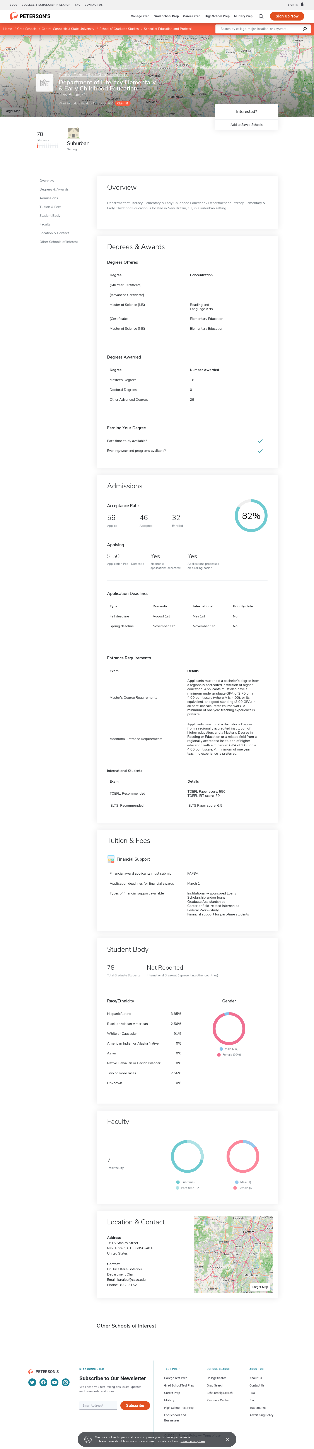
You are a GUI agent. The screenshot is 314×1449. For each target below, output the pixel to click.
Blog (13, 4)
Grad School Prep (166, 16)
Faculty (45, 224)
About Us (255, 1378)
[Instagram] (66, 1382)
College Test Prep (175, 1378)
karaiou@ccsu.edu (131, 1279)
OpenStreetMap (284, 37)
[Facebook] (43, 1382)
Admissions (48, 198)
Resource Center (218, 1400)
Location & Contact (54, 233)
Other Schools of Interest (58, 241)
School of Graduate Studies (119, 29)
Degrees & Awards (54, 189)
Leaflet (261, 37)
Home (7, 29)
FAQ (77, 4)
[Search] (261, 16)
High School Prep (217, 16)
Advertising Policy (261, 1415)
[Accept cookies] (225, 1439)
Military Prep (243, 16)
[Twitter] (32, 1382)
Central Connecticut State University (68, 29)
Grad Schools (26, 29)
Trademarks (257, 1407)
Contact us (94, 4)
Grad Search (215, 1385)
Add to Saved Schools (246, 125)
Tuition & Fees (50, 207)
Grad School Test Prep (179, 1385)
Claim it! (122, 103)
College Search (217, 1378)
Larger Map (12, 111)
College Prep (140, 16)
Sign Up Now (287, 16)
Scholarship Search (220, 1393)
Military (169, 1400)
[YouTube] (54, 1382)
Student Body (49, 215)
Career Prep (191, 16)
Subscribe (135, 1405)
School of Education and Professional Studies (176, 29)
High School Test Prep (179, 1407)
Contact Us (257, 1385)
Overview (46, 180)
